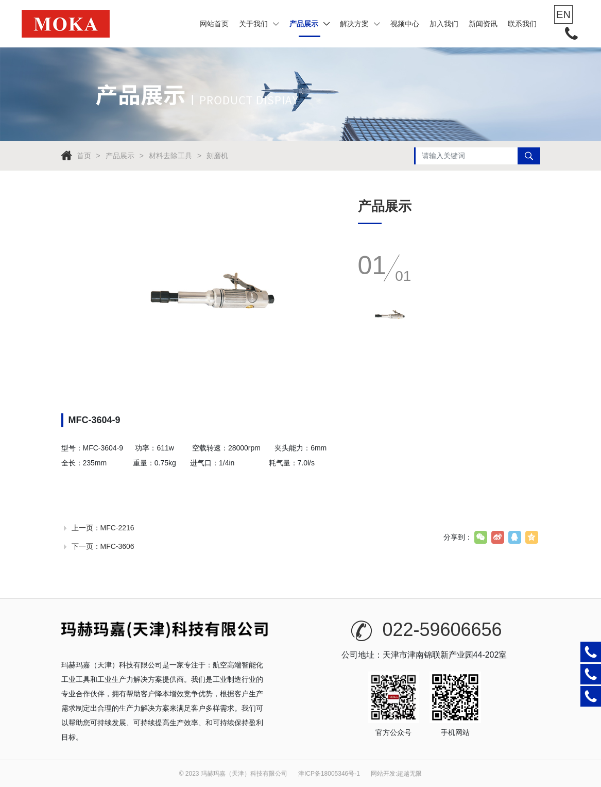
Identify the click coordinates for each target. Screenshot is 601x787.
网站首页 (214, 24)
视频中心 (404, 24)
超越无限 (409, 773)
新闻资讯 (483, 24)
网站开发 (383, 773)
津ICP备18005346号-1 (329, 773)
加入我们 (444, 24)
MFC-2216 (117, 528)
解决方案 (360, 24)
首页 (84, 156)
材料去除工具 (170, 156)
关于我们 (259, 24)
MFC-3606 (117, 546)
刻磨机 (217, 156)
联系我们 (522, 24)
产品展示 (309, 24)
